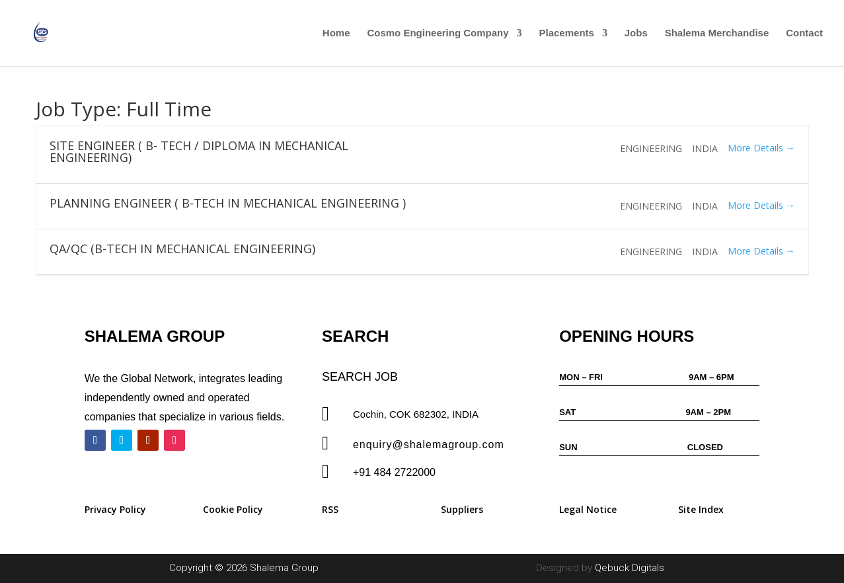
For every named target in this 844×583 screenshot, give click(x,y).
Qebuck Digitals (629, 568)
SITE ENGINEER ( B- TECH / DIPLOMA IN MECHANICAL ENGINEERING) (199, 151)
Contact (804, 33)
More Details (761, 147)
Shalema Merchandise (717, 33)
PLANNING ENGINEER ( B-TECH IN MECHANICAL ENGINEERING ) (228, 203)
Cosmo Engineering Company (437, 33)
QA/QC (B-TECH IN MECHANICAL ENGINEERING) (182, 248)
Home (336, 33)
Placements (566, 33)
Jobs (636, 33)
